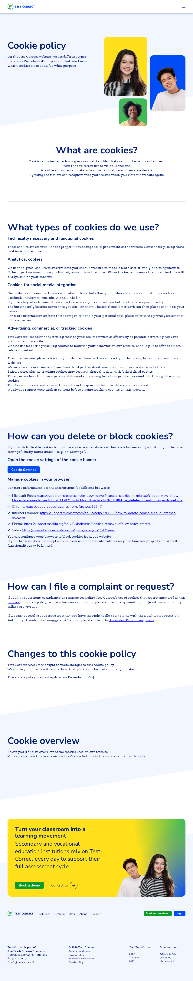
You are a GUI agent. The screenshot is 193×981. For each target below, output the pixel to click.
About (83, 914)
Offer (72, 914)
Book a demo (29, 885)
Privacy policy (76, 955)
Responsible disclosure (81, 958)
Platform (59, 914)
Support (95, 914)
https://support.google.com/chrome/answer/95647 (64, 506)
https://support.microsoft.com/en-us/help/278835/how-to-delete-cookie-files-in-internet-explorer (94, 515)
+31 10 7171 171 (19, 958)
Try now (134, 957)
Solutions (44, 914)
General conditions (79, 951)
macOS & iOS (168, 954)
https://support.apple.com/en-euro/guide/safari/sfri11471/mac (68, 530)
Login (132, 954)
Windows (165, 957)
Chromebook (167, 961)
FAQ (131, 961)
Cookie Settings (23, 469)
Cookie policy (75, 962)
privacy (14, 602)
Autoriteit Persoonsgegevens (131, 620)
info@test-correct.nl (22, 962)
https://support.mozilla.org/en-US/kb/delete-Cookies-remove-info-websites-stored (87, 524)
